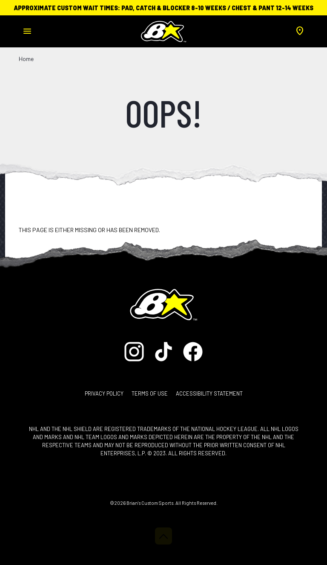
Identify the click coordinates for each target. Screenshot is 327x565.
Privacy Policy (104, 393)
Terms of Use (150, 393)
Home (26, 58)
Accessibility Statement (209, 393)
